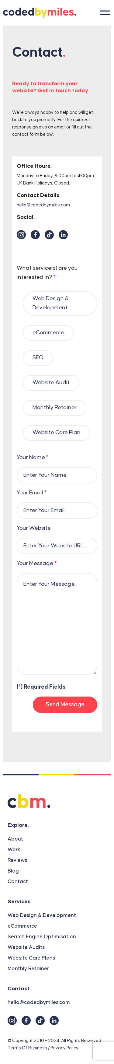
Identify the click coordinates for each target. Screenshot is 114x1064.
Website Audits (26, 947)
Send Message (65, 705)
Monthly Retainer (28, 968)
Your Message (37, 563)
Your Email (32, 493)
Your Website (34, 528)
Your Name (32, 457)
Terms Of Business (27, 1048)
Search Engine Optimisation (42, 936)
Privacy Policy (64, 1048)
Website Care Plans (31, 958)
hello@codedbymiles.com (43, 205)
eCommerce (22, 926)
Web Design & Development (42, 915)
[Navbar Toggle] (103, 12)
